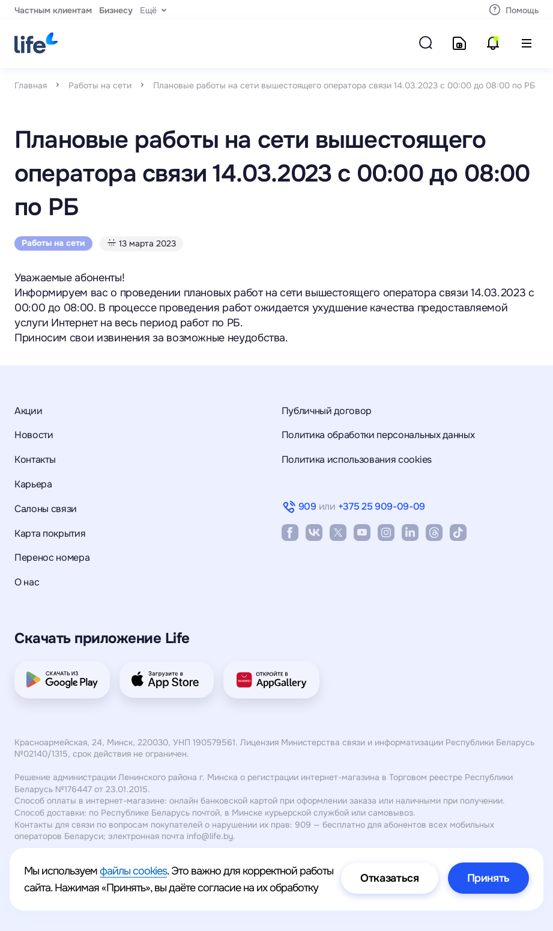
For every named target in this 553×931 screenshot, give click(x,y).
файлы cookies (133, 871)
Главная (30, 85)
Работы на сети (99, 85)
